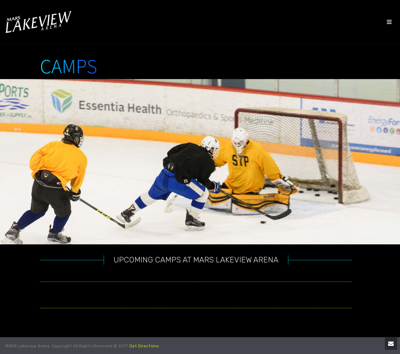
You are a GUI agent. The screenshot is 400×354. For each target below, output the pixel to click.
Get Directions (144, 346)
